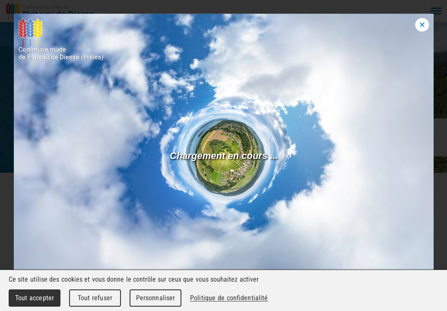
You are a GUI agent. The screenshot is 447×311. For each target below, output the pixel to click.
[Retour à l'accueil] (50, 11)
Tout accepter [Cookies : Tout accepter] (34, 298)
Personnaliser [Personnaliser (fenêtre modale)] (155, 298)
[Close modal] (422, 25)
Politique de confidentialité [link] (229, 298)
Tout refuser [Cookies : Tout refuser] (95, 298)
